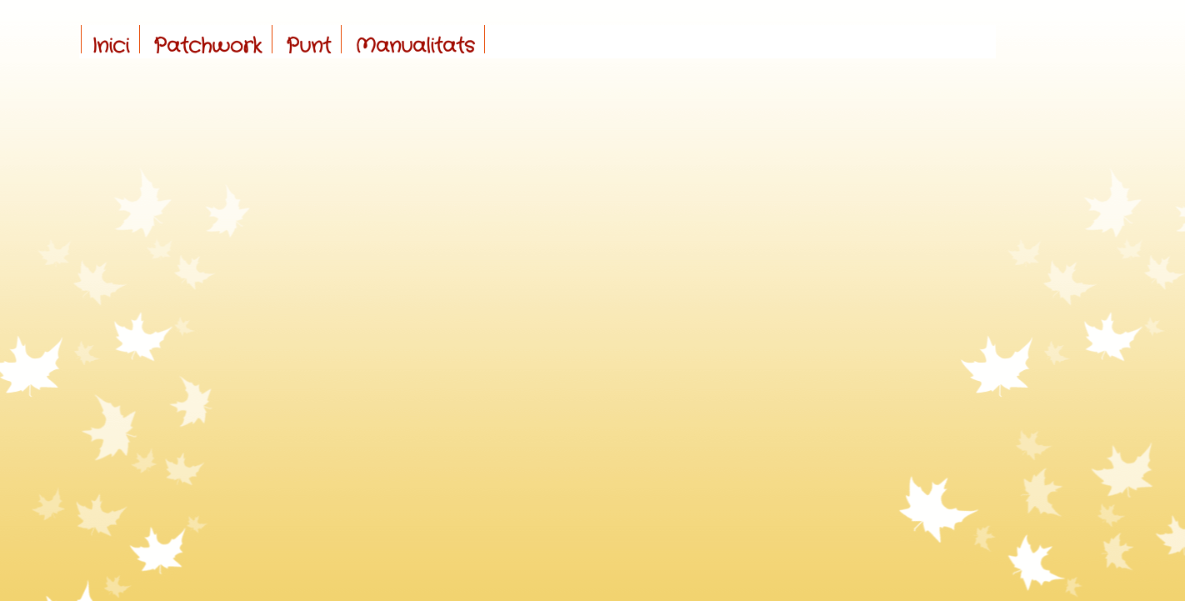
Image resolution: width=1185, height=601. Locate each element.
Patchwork (207, 47)
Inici (110, 47)
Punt (308, 47)
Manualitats (414, 47)
